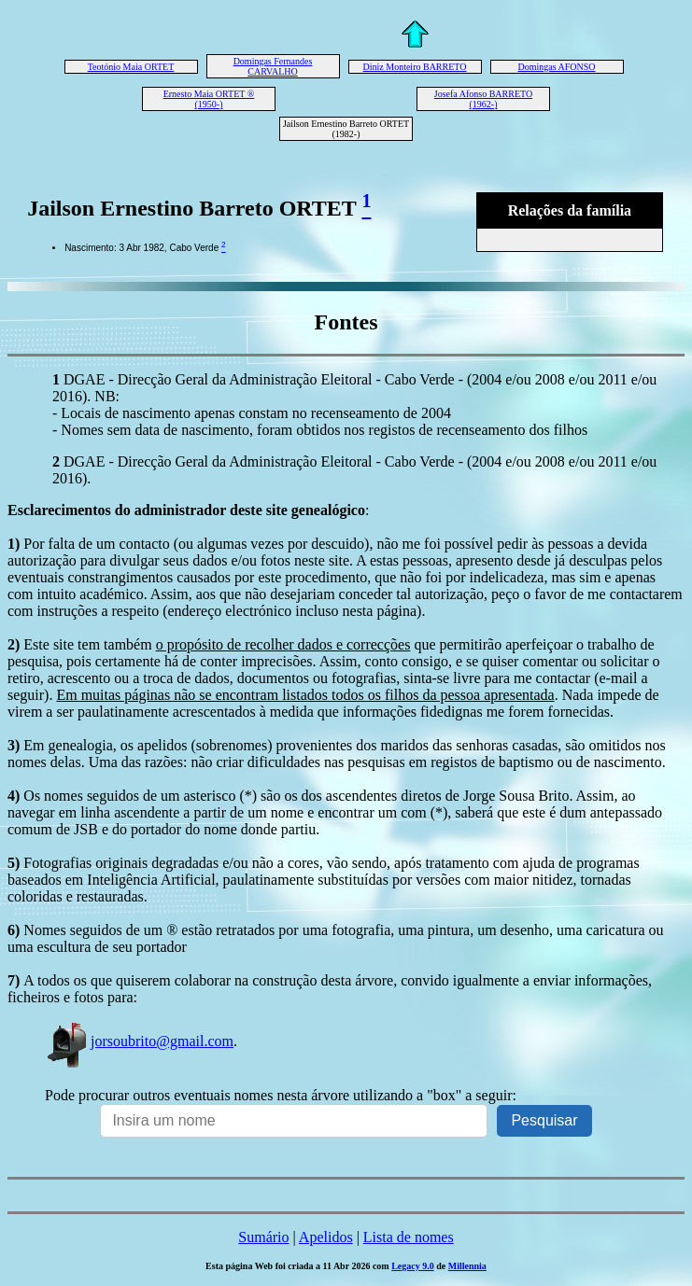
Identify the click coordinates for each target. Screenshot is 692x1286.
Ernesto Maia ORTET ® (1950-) (209, 99)
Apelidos (326, 1237)
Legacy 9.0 (412, 1266)
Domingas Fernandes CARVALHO (273, 66)
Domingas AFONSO (556, 67)
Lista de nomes (408, 1237)
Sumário (263, 1237)
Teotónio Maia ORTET (131, 67)
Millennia (467, 1266)
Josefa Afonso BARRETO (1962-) (483, 99)
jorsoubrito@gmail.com (139, 1041)
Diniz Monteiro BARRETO (415, 67)
